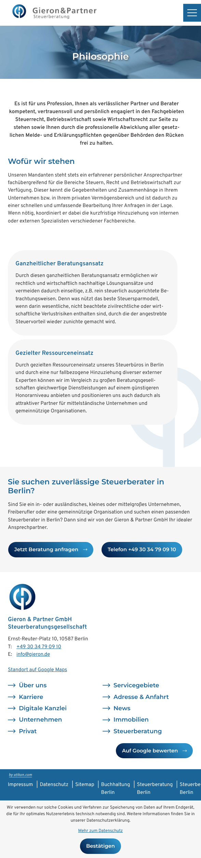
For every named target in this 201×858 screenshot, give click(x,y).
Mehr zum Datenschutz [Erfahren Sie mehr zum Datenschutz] (100, 831)
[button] (142, 549)
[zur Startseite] (54, 13)
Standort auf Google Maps (37, 670)
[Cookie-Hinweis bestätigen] (100, 846)
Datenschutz (54, 785)
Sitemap (84, 785)
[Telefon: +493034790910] (38, 647)
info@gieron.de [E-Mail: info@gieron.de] (33, 654)
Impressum (20, 785)
